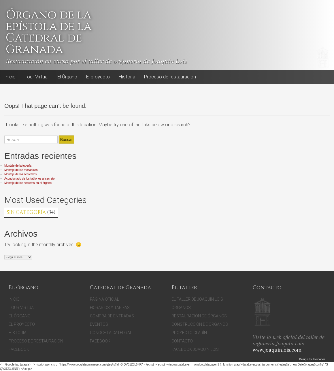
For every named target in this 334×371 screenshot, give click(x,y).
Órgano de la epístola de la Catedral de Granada (48, 32)
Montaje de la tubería (17, 165)
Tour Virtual (36, 77)
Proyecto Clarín (189, 332)
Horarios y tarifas (110, 307)
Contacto (182, 341)
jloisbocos (319, 359)
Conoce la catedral (111, 332)
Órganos (181, 307)
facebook (100, 341)
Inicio (10, 77)
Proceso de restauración (170, 77)
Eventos (99, 324)
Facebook (204, 77)
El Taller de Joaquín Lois (197, 299)
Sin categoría (26, 212)
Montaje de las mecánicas (21, 170)
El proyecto (98, 77)
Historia (126, 77)
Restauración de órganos (199, 316)
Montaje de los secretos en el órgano (28, 182)
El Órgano (67, 77)
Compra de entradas (112, 316)
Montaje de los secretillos (20, 174)
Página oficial (104, 299)
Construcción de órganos (199, 324)
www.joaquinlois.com (277, 350)
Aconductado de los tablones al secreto (29, 178)
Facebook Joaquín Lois (195, 349)
